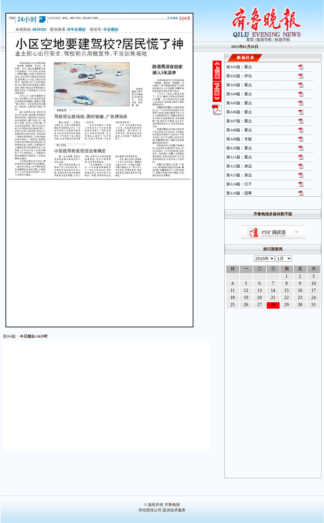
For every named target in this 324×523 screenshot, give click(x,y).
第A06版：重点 (239, 112)
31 (313, 304)
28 (273, 304)
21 (273, 297)
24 (313, 297)
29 (286, 304)
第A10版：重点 (239, 148)
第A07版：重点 (239, 121)
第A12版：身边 (239, 166)
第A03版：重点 (239, 85)
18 (232, 297)
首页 (250, 39)
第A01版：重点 (239, 67)
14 (273, 290)
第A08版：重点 (239, 130)
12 (246, 290)
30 (300, 304)
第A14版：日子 (239, 184)
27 (259, 304)
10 (313, 283)
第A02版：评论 (239, 76)
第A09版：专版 (239, 139)
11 (232, 290)
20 (259, 297)
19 (246, 297)
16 (300, 290)
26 (246, 304)
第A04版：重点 (239, 94)
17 (313, 290)
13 (259, 290)
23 (300, 297)
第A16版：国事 (239, 193)
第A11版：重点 (239, 157)
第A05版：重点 (239, 103)
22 (286, 297)
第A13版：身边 (239, 175)
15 (286, 290)
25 (232, 304)
